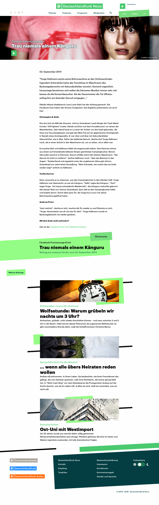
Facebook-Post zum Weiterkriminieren (68, 227)
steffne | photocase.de (150, 57)
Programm (82, 13)
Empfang (62, 468)
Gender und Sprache (106, 476)
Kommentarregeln (105, 472)
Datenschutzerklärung (107, 460)
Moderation (99, 13)
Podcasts (66, 13)
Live (124, 14)
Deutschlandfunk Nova (69, 460)
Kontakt (62, 464)
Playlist (135, 14)
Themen (52, 13)
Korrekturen (102, 468)
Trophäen (62, 472)
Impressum (102, 464)
